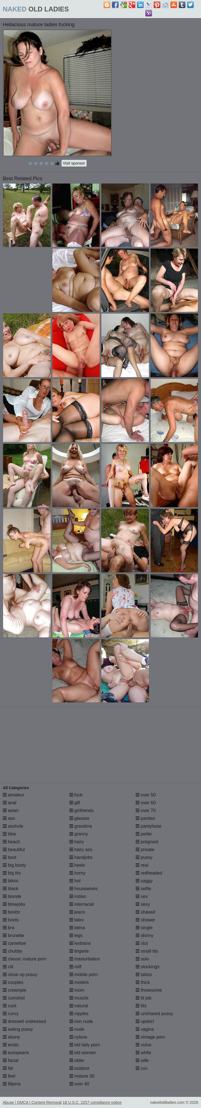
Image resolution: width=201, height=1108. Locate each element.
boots (11, 919)
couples (13, 982)
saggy (144, 880)
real (142, 865)
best (9, 857)
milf (75, 966)
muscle (79, 998)
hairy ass (80, 849)
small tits (147, 951)
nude (76, 1029)
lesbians (80, 943)
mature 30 (81, 1076)
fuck (76, 795)
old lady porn (84, 1044)
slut (142, 943)
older (76, 1060)
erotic (11, 1044)
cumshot (14, 998)
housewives (83, 888)
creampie (14, 990)
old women (82, 1052)
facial (10, 1060)
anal (9, 802)
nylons (78, 1037)
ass (9, 818)
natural (78, 1005)
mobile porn (83, 974)
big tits (12, 873)
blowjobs (14, 904)
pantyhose (148, 826)
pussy (144, 857)
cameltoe (14, 943)
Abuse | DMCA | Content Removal (32, 1102)
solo (142, 959)
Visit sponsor (74, 163)
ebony (11, 1037)
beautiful (14, 849)
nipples (79, 1013)
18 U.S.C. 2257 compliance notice (92, 1102)
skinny (144, 935)
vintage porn (150, 1037)
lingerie (79, 951)
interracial (81, 904)
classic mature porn (24, 959)
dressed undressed (24, 1021)
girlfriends (81, 810)
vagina (145, 1029)
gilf (74, 802)
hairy (76, 841)
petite (144, 834)
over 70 (146, 810)
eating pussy (18, 1029)
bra (8, 927)
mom (76, 990)
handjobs (80, 857)
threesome (149, 990)
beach (11, 841)
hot (75, 880)
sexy (143, 904)
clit (8, 966)
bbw (9, 834)
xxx (141, 1068)
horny (77, 873)
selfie (143, 888)
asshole (13, 826)
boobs (11, 912)
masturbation (84, 959)
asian (11, 810)
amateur (13, 795)
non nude (81, 1021)
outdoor (79, 1068)
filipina (12, 1083)
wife (142, 1060)
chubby (12, 951)
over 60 (146, 802)
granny (78, 834)
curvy (11, 1013)
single (144, 927)
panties (145, 818)
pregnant (147, 841)
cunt (9, 1005)
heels (77, 865)
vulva (143, 1044)
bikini (10, 880)
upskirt (145, 1021)
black (10, 888)
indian (77, 896)
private (145, 849)
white (143, 1052)
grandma (80, 826)
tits (141, 1005)
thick (143, 982)
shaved (145, 912)
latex (76, 919)
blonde (12, 896)
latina (77, 927)
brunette (13, 935)
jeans (77, 912)
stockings (147, 966)
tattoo (144, 974)
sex (142, 896)
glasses (79, 818)
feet (9, 1076)
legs (76, 935)
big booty (14, 865)
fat (8, 1068)
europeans (16, 1052)
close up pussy (20, 974)
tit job (143, 998)
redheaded (149, 873)
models (79, 982)
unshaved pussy (154, 1013)
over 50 (146, 795)
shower (145, 919)
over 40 (79, 1083)
